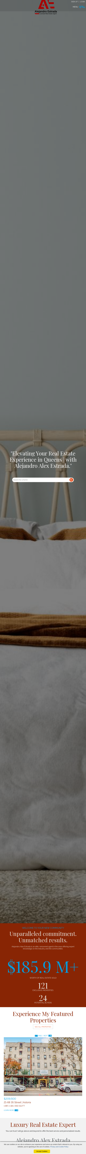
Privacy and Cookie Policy (59, 1147)
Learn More (11, 1110)
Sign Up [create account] (74, 2)
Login (82, 2)
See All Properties (43, 1027)
